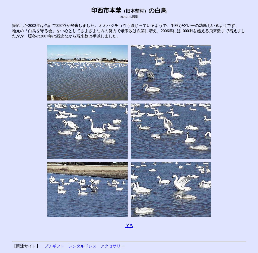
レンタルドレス (82, 246)
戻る (129, 226)
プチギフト (54, 246)
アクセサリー (112, 246)
